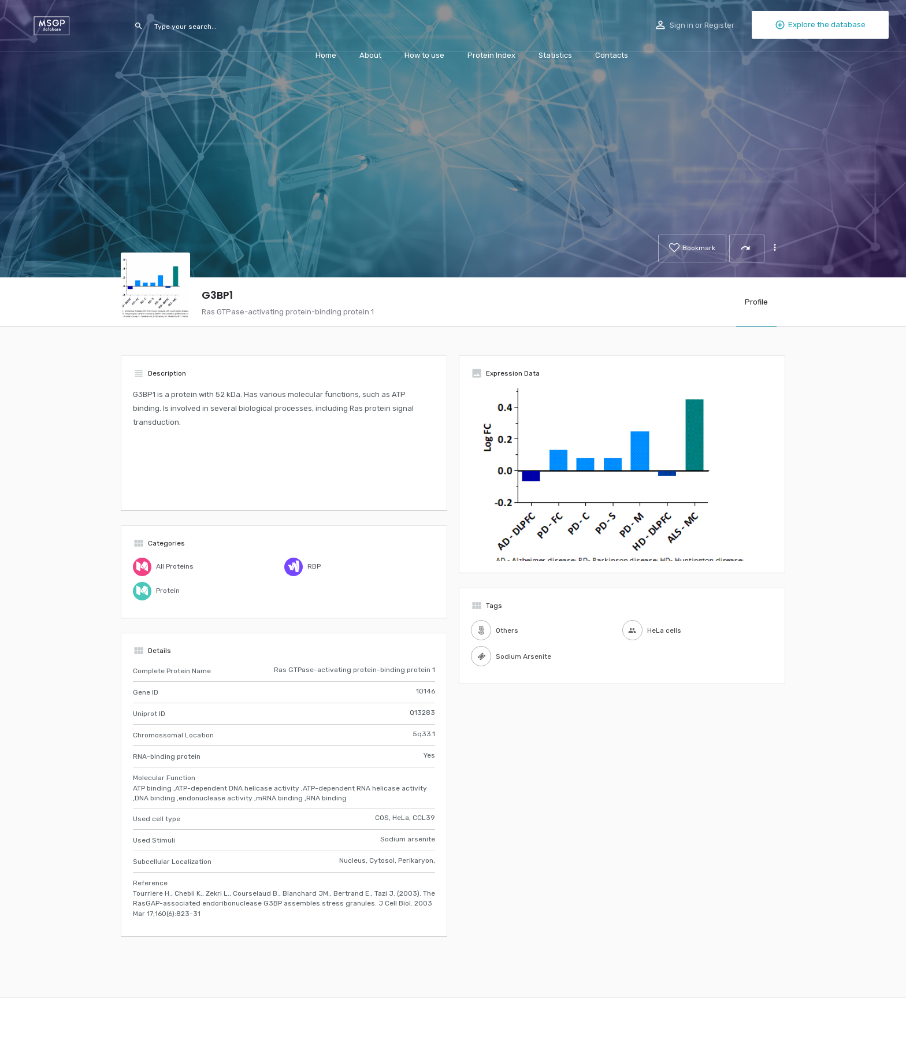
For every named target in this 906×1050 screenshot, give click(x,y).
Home (325, 55)
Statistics (555, 55)
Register (719, 25)
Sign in (681, 25)
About (370, 55)
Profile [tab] (756, 302)
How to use (424, 55)
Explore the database (820, 25)
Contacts (611, 55)
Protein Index (491, 55)
